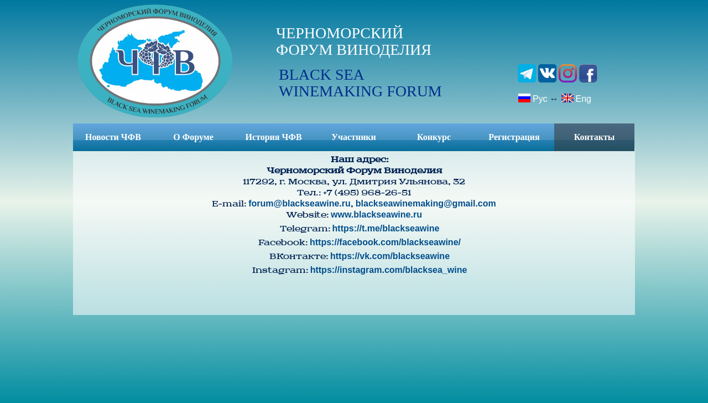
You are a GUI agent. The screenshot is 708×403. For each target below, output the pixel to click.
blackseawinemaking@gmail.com (426, 203)
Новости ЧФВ (113, 137)
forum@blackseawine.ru (299, 203)
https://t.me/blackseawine (386, 228)
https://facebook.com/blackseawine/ (385, 242)
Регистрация (513, 137)
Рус (533, 98)
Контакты (594, 137)
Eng (576, 98)
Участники (353, 137)
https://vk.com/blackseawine (390, 256)
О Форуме (193, 137)
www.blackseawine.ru (376, 214)
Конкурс (434, 137)
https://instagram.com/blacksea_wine (388, 270)
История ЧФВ (273, 137)
